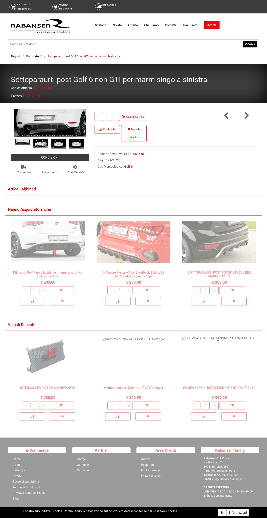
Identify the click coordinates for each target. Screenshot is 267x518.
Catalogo (100, 25)
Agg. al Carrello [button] (133, 116)
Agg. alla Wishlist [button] (134, 133)
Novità (117, 25)
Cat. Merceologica (110, 166)
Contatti (170, 25)
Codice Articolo (21, 89)
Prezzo (16, 97)
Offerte (133, 25)
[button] (246, 115)
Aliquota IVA (106, 160)
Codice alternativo (110, 154)
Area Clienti (190, 25)
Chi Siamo (151, 25)
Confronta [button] (107, 129)
